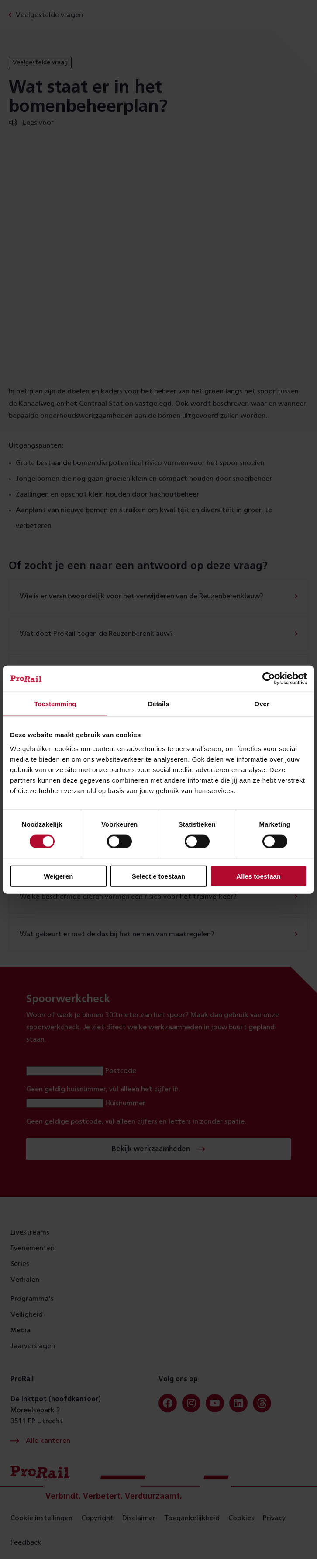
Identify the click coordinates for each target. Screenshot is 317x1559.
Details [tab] (158, 703)
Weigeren (58, 876)
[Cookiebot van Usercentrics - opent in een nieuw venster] (269, 678)
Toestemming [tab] (55, 703)
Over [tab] (262, 703)
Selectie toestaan (159, 876)
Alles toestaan (258, 876)
